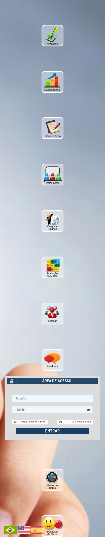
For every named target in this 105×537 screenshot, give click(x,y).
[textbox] (52, 409)
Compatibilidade (81, 421)
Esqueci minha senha (32, 421)
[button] (88, 409)
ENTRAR (52, 431)
